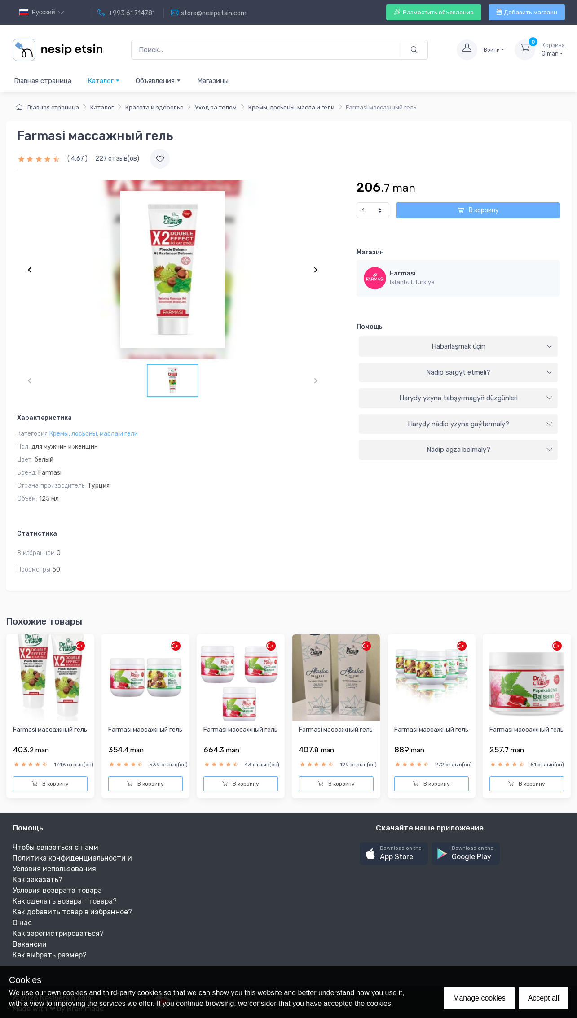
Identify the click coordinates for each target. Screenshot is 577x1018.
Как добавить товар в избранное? (72, 912)
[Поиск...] (266, 50)
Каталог (104, 80)
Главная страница (42, 81)
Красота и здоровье (154, 107)
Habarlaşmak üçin (492, 346)
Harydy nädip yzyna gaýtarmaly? (480, 424)
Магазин (370, 252)
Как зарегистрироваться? (58, 933)
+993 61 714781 (126, 13)
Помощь (370, 327)
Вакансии (30, 944)
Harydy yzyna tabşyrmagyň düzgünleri (476, 398)
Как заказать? (37, 879)
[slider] (40, 158)
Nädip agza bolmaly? (490, 450)
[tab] (458, 347)
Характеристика (44, 418)
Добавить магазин (526, 12)
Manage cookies (479, 998)
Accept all (543, 998)
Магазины (213, 81)
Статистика (37, 533)
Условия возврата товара (57, 890)
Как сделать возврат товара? (65, 901)
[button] (394, 853)
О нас (22, 922)
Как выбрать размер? (50, 955)
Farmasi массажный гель (50, 730)
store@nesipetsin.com (209, 13)
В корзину (478, 210)
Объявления (158, 80)
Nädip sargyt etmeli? (489, 372)
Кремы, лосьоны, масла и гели (291, 107)
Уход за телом (216, 107)
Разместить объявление (434, 12)
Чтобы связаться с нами (55, 847)
